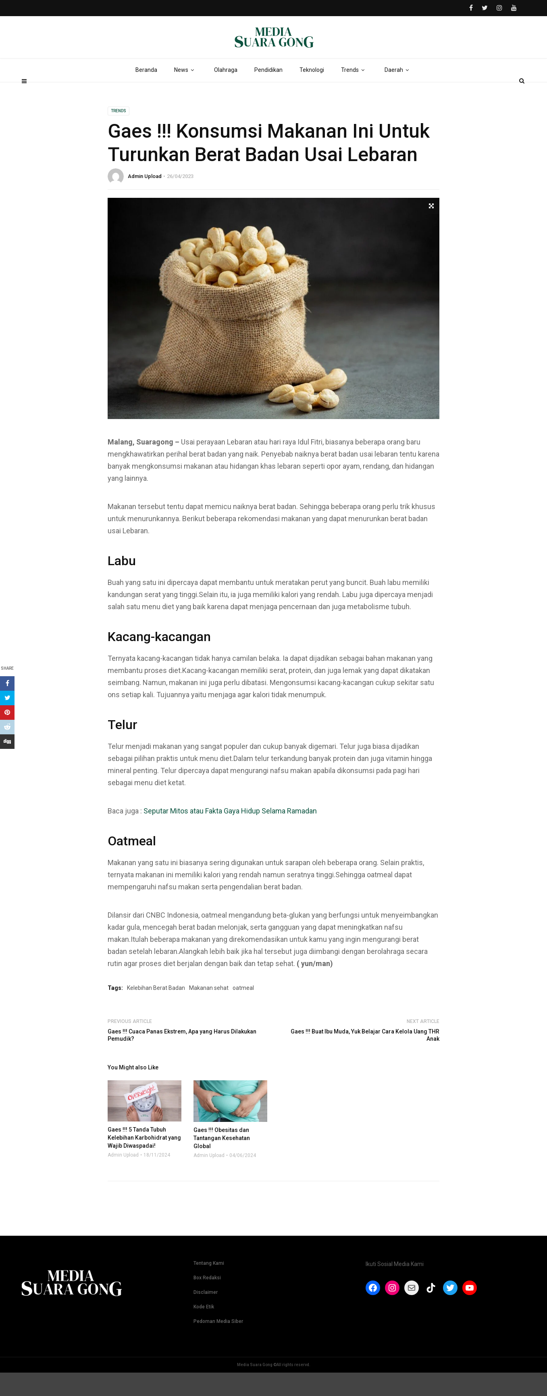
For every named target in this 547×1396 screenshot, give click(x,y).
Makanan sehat (209, 1011)
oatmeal (243, 1011)
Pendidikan (268, 93)
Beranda (146, 93)
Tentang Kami (208, 1286)
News (185, 93)
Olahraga (225, 93)
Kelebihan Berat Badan (156, 1011)
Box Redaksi (207, 1301)
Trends (354, 93)
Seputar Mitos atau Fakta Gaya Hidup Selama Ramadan (230, 834)
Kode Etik (203, 1330)
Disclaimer (205, 1315)
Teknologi (311, 93)
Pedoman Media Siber (218, 1345)
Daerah (398, 93)
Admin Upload (145, 200)
